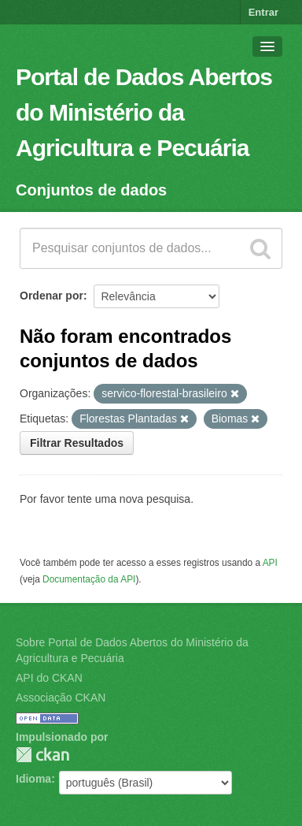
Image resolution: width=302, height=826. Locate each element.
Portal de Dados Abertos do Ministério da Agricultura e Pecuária (144, 112)
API (270, 562)
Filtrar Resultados (76, 443)
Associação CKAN (60, 697)
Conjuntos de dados (91, 190)
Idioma (33, 778)
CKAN (42, 754)
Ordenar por (51, 295)
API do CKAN (49, 678)
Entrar (263, 12)
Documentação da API (88, 579)
